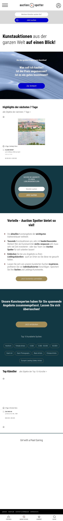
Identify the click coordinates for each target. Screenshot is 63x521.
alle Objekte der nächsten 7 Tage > (17, 112)
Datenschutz (34, 512)
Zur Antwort (31, 86)
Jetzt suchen (31, 195)
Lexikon (4, 512)
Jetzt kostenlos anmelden (31, 278)
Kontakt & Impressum (22, 512)
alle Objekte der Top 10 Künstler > (33, 371)
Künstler (11, 512)
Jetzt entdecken (31, 324)
